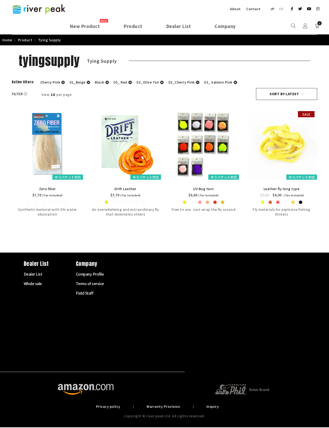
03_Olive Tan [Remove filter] (148, 82)
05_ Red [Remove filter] (120, 82)
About (235, 8)
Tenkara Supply (129, 322)
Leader (122, 312)
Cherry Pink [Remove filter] (50, 82)
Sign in (305, 26)
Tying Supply (127, 331)
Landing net (126, 350)
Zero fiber (47, 189)
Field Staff (229, 293)
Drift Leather (125, 189)
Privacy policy (109, 407)
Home (7, 40)
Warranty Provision (163, 407)
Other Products (129, 360)
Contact (253, 8)
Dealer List (177, 274)
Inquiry (211, 407)
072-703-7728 (29, 335)
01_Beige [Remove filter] (78, 82)
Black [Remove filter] (99, 82)
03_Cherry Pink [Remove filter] (182, 82)
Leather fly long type (282, 189)
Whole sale (177, 284)
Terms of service (234, 284)
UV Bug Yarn (203, 189)
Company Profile (234, 274)
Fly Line (122, 303)
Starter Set (125, 274)
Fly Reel (123, 293)
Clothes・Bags (128, 341)
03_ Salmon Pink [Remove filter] (218, 82)
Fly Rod (122, 284)
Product (25, 40)
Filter (17, 94)
